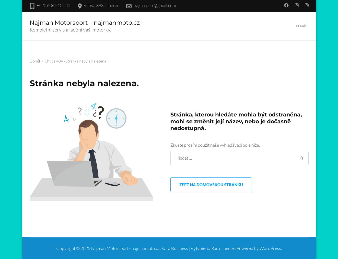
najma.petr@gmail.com (155, 5)
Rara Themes (223, 248)
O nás (301, 26)
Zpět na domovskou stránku (211, 184)
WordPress (270, 248)
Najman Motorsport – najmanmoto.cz (85, 22)
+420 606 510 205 (53, 5)
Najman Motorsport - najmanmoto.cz (125, 248)
